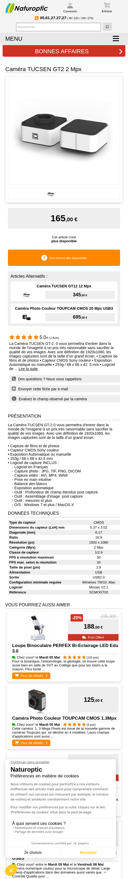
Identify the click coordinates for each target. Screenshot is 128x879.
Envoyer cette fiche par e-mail (40, 388)
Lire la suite (28, 369)
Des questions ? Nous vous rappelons (47, 378)
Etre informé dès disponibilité (68, 258)
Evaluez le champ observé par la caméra (49, 398)
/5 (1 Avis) (34, 337)
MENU (13, 38)
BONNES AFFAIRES (79, 51)
